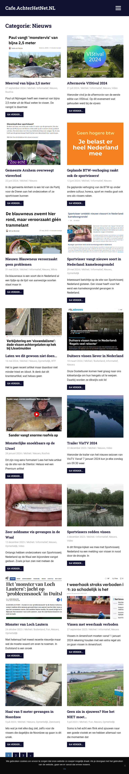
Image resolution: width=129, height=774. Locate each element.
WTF (53, 361)
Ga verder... (14, 114)
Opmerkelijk (73, 273)
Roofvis (9, 92)
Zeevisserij (54, 722)
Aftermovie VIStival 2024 (87, 83)
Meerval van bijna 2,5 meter (27, 83)
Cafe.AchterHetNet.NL (30, 8)
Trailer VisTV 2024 (82, 443)
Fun (48, 629)
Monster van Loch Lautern (26, 624)
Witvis (54, 269)
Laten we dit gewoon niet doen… (31, 356)
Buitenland (99, 361)
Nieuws (53, 88)
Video (115, 88)
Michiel (31, 88)
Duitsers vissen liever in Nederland (95, 356)
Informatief (43, 88)
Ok (64, 769)
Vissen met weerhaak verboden (92, 624)
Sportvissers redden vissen (89, 532)
